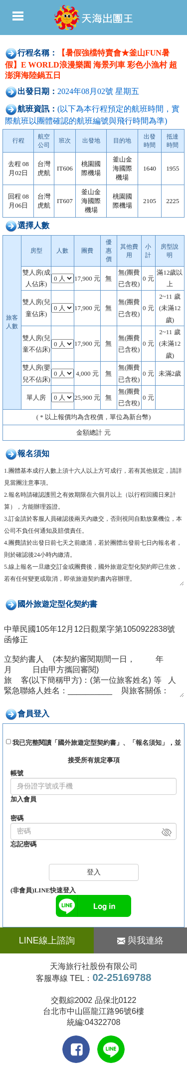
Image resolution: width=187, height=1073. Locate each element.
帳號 (16, 773)
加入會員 (23, 799)
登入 (94, 872)
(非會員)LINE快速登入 (43, 890)
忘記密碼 (23, 844)
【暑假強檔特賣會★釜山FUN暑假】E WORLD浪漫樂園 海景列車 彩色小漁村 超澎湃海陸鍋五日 (91, 64)
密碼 (16, 818)
